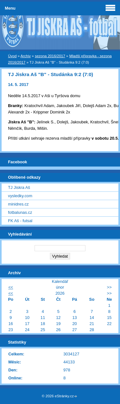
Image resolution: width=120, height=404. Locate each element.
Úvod (12, 56)
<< (10, 287)
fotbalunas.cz (20, 212)
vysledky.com (20, 195)
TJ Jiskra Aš (19, 187)
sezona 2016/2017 (50, 56)
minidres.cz (18, 204)
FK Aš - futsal (20, 220)
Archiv (25, 56)
